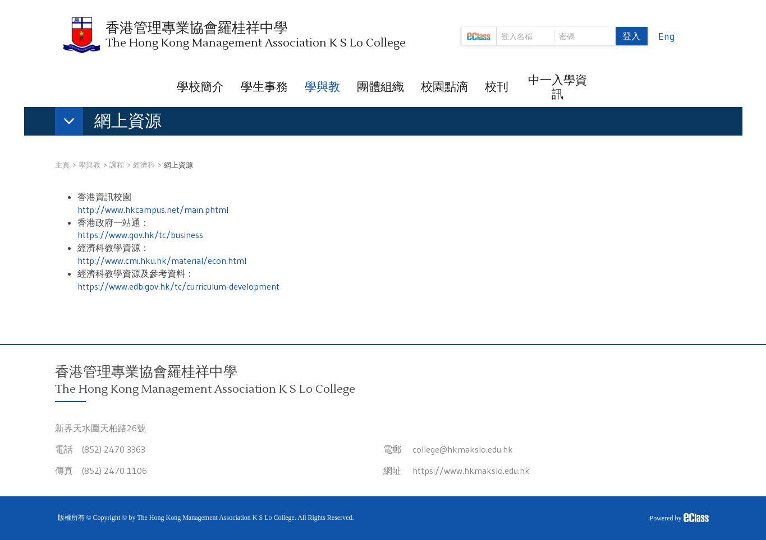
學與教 (322, 87)
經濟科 (144, 164)
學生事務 (264, 87)
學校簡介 (200, 87)
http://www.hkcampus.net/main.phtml (152, 209)
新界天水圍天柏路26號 (100, 428)
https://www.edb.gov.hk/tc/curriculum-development (178, 286)
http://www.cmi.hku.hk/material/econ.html (161, 260)
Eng (666, 36)
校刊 (496, 87)
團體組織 (380, 87)
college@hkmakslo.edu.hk (462, 449)
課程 (116, 164)
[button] (114, 123)
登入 (631, 35)
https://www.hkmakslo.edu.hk (471, 470)
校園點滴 (444, 87)
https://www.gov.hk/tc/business (140, 234)
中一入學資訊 (557, 87)
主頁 (62, 164)
